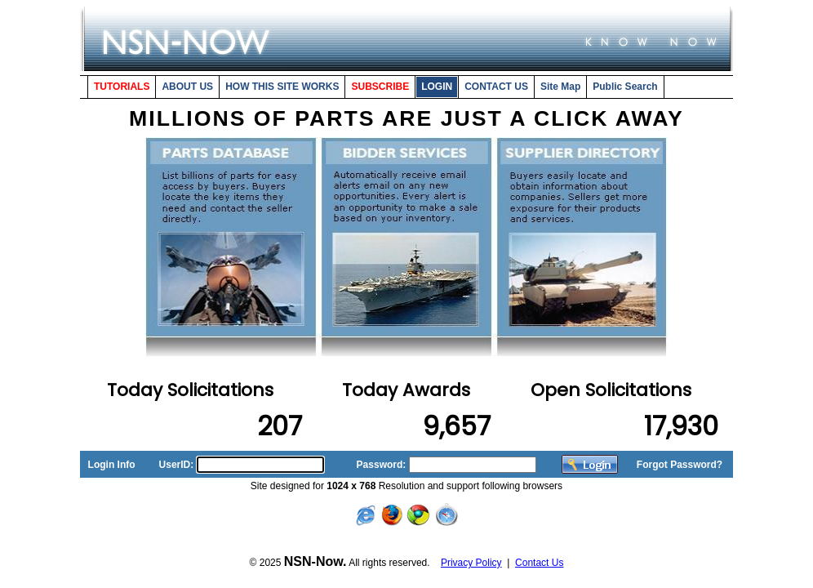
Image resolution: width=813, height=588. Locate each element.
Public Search (625, 86)
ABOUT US (187, 86)
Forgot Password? (679, 464)
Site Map (560, 86)
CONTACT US (496, 86)
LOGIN (436, 86)
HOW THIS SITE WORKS (282, 86)
